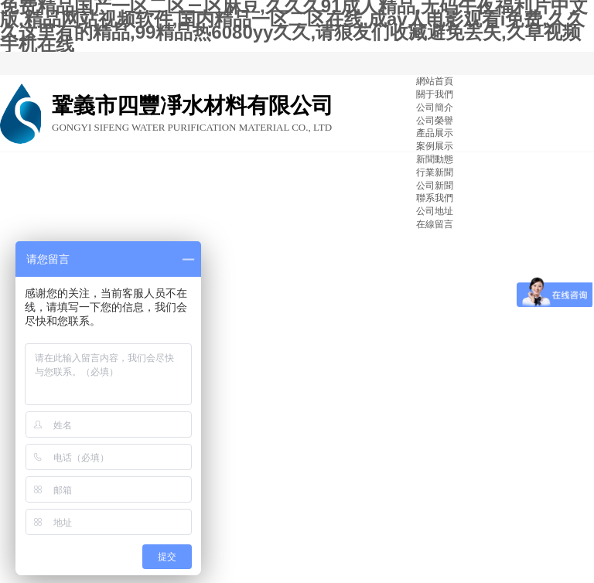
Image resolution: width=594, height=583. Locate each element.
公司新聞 (434, 185)
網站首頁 (434, 81)
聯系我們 (434, 198)
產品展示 (434, 133)
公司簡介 (434, 107)
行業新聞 (434, 172)
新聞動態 (434, 159)
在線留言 (434, 224)
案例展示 (434, 146)
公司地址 (434, 211)
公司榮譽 (434, 120)
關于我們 (434, 94)
